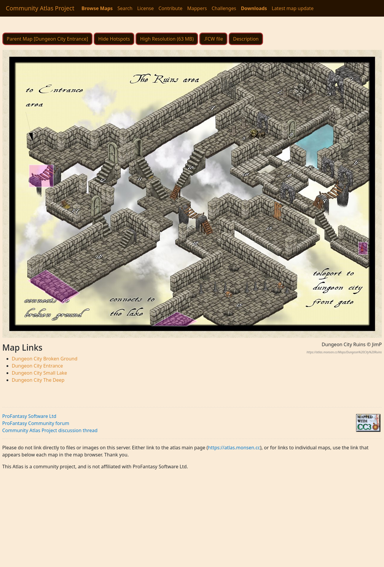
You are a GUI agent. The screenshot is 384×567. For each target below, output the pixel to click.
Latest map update (292, 8)
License (145, 8)
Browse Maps (97, 8)
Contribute (170, 8)
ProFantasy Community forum (35, 423)
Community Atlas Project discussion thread (50, 430)
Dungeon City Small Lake (39, 373)
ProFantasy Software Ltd (29, 416)
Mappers (197, 8)
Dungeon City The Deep (38, 380)
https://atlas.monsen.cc (234, 447)
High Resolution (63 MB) (167, 39)
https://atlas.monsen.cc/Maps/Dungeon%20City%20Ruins (344, 352)
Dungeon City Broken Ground (45, 358)
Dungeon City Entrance (37, 365)
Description (246, 39)
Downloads (254, 8)
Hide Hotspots (114, 39)
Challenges (224, 8)
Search (125, 8)
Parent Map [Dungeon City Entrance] (47, 39)
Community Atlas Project (40, 8)
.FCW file (213, 39)
